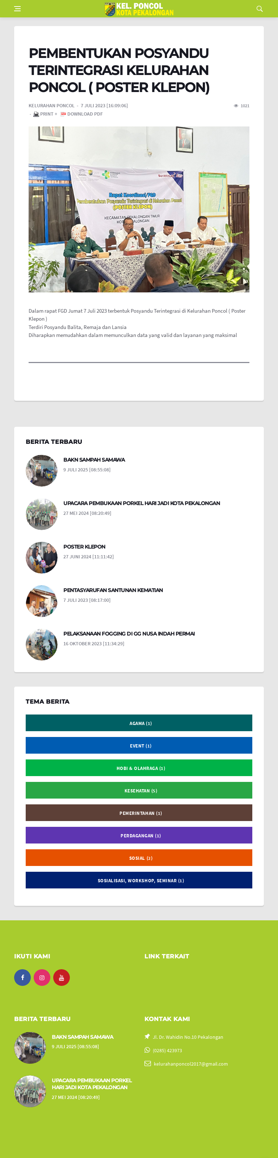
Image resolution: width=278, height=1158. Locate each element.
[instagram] (42, 977)
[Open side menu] (17, 8)
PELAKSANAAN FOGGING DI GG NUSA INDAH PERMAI (129, 633)
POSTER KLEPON (84, 546)
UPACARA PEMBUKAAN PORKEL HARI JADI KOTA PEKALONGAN (141, 503)
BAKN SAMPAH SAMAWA (94, 460)
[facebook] (22, 977)
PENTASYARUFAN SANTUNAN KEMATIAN (113, 590)
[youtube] (61, 977)
